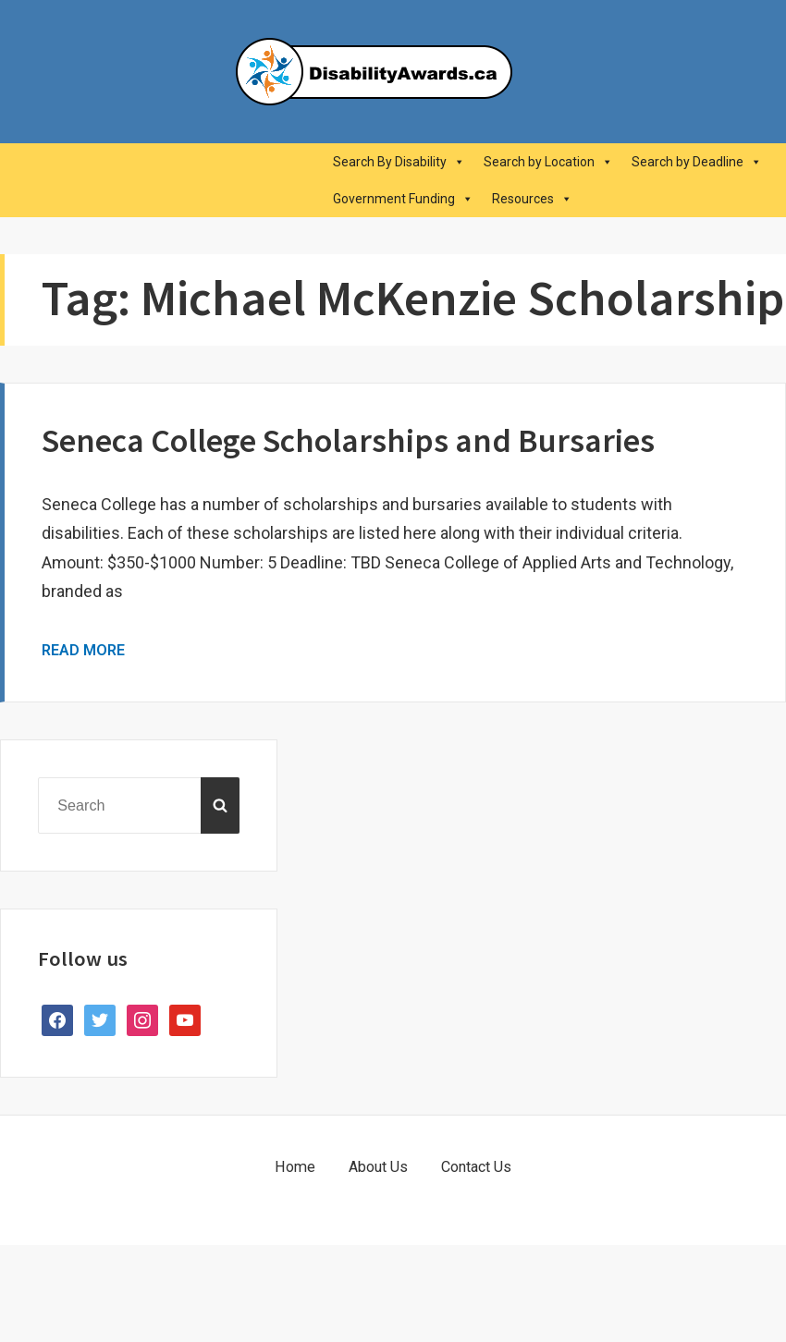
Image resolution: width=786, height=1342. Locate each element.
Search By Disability (399, 161)
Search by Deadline (697, 161)
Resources (532, 198)
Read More (83, 650)
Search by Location (548, 161)
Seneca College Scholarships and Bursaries (348, 440)
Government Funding (403, 198)
